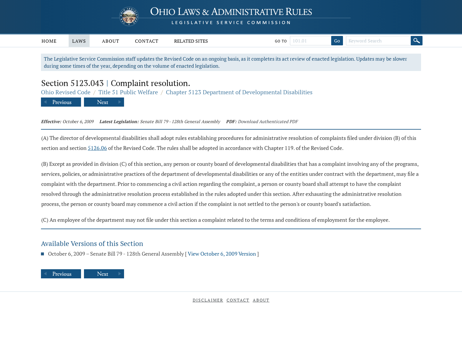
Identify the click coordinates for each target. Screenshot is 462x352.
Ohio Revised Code (65, 92)
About (110, 41)
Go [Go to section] (337, 40)
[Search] (417, 40)
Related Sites (191, 41)
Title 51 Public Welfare (128, 92)
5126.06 (97, 147)
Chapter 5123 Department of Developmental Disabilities (239, 92)
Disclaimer (208, 300)
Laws (79, 41)
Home (49, 41)
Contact (147, 41)
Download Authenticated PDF (268, 121)
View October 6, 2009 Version (222, 253)
